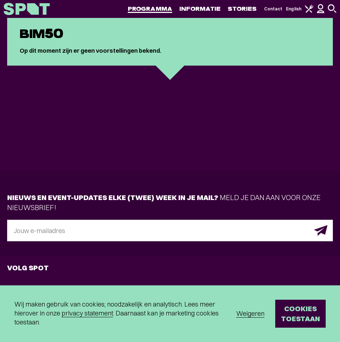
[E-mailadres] (170, 230)
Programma (150, 9)
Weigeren (250, 313)
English (293, 8)
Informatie (199, 9)
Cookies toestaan (300, 313)
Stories (242, 9)
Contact (273, 8)
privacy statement (87, 313)
